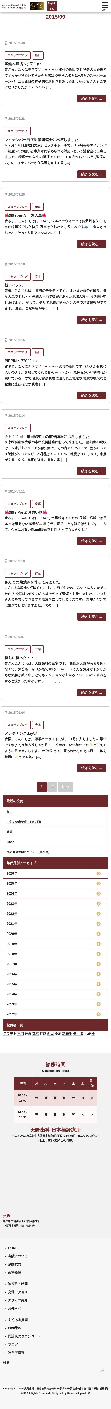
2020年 (12, 934)
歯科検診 (14, 1272)
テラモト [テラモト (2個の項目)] (9, 1033)
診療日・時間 (18, 1284)
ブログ (13, 1344)
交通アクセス (18, 1292)
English (51, 3)
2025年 (12, 883)
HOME (13, 1248)
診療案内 (14, 1264)
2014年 (12, 994)
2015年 (12, 984)
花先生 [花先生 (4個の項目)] (67, 1033)
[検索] (103, 1370)
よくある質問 (18, 1320)
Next (65, 787)
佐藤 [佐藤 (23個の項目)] (28, 1033)
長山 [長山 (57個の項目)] (76, 1033)
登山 (9, 811)
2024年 (12, 893)
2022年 (12, 913)
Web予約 (14, 1328)
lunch (10, 842)
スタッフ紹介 (18, 1300)
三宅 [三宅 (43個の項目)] (20, 1033)
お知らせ (14, 1308)
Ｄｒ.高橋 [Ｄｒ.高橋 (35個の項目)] (87, 1033)
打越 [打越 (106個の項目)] (43, 1033)
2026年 (12, 873)
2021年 (12, 924)
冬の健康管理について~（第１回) (28, 852)
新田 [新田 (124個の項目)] (50, 1033)
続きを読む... (91, 98)
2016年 (12, 974)
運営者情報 (16, 1352)
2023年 (12, 903)
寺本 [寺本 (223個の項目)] (35, 1033)
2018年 (12, 954)
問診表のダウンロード (24, 1336)
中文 (52, 9)
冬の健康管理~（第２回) (24, 821)
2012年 (12, 1014)
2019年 (12, 944)
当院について (18, 1256)
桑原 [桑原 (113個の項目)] (58, 1033)
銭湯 (9, 832)
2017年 (12, 964)
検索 (6, 1362)
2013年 (12, 1004)
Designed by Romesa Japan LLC (71, 1393)
